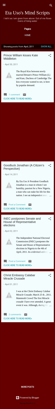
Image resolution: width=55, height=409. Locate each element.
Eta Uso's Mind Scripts (27, 12)
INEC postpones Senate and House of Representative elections (22, 222)
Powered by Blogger (27, 397)
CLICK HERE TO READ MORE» (18, 98)
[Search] (51, 5)
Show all (46, 46)
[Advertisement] (27, 132)
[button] (49, 56)
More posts (27, 387)
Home (28, 35)
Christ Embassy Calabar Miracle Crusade (19, 277)
